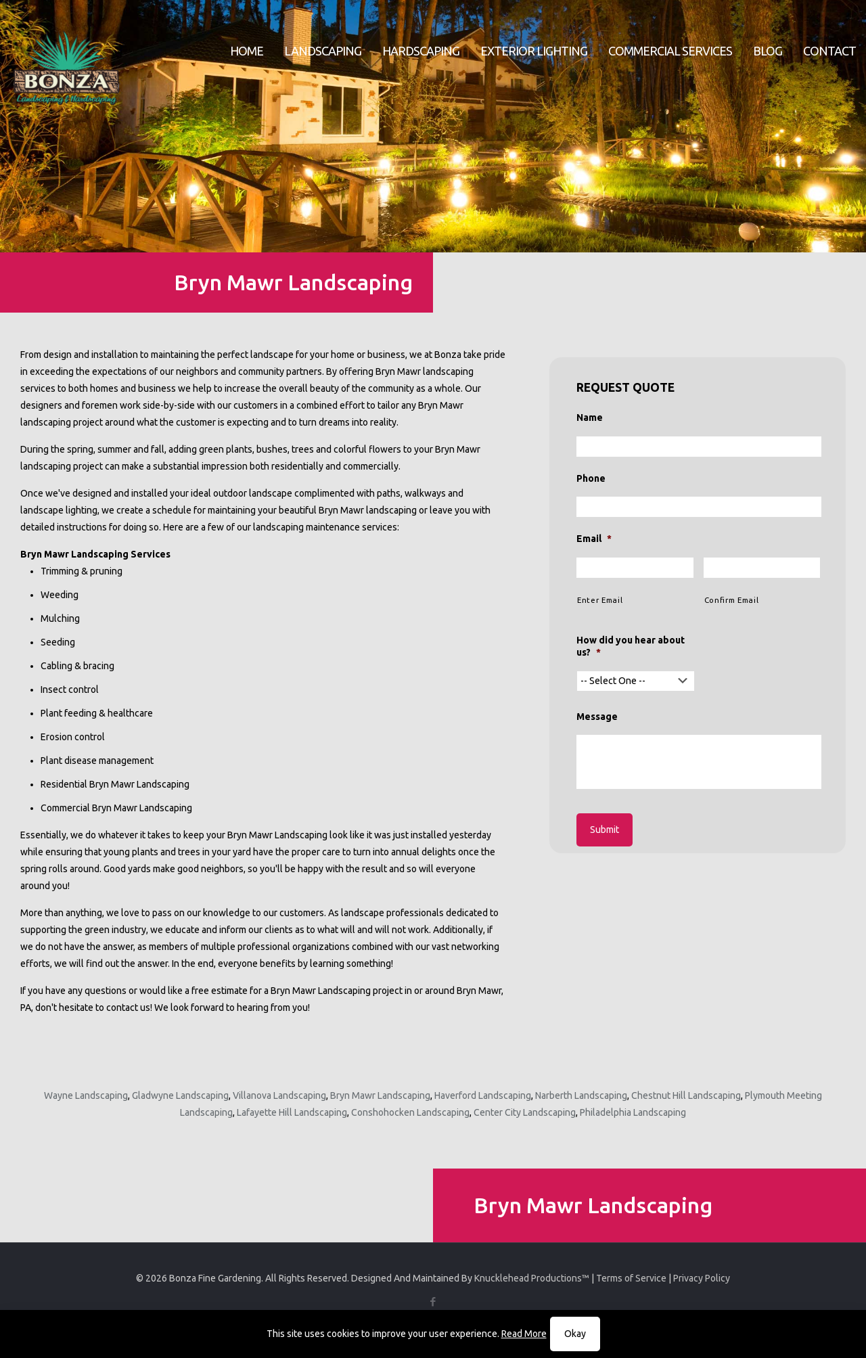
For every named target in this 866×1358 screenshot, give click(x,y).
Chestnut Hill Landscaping (686, 1095)
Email (594, 538)
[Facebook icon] (433, 1301)
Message (597, 716)
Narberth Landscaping (581, 1095)
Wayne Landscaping (86, 1095)
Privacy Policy (701, 1278)
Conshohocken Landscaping (410, 1112)
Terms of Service (631, 1278)
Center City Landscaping (525, 1112)
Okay (575, 1333)
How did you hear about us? (630, 646)
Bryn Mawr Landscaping (380, 1095)
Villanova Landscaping (279, 1095)
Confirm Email (731, 599)
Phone (591, 478)
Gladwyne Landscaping (180, 1095)
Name (589, 417)
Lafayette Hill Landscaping (292, 1112)
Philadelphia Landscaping (633, 1112)
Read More (524, 1333)
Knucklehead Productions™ (531, 1278)
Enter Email (599, 599)
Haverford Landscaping (482, 1095)
